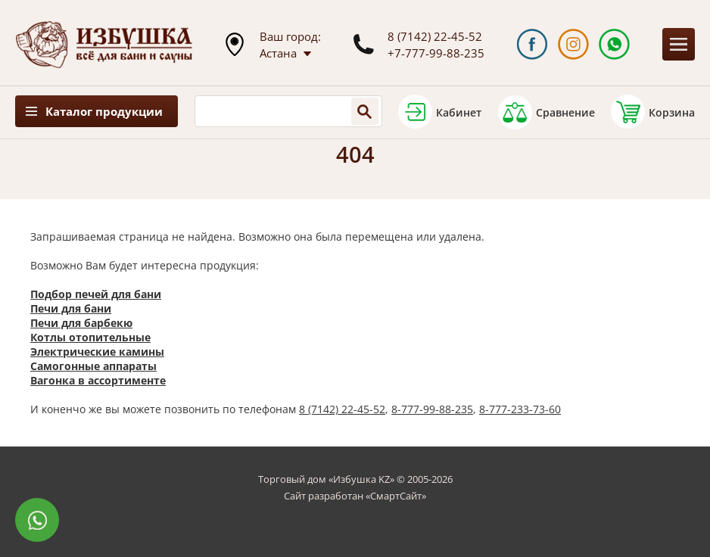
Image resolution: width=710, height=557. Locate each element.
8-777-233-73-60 (520, 409)
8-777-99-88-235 (432, 409)
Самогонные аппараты (93, 366)
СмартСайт (396, 496)
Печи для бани (70, 308)
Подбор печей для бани (95, 294)
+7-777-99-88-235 (436, 53)
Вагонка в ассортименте (98, 380)
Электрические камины (97, 351)
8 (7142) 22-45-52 (435, 36)
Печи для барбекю (81, 323)
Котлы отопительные (90, 337)
